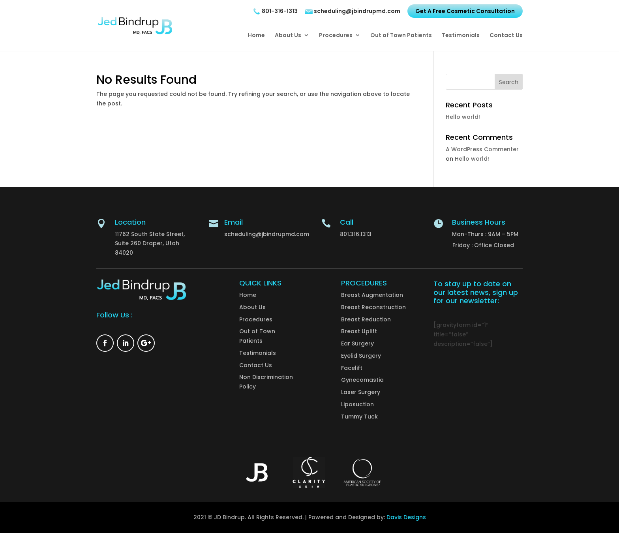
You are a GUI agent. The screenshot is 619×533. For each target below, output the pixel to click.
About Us (288, 35)
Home (256, 35)
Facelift (351, 368)
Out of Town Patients (401, 35)
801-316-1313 (275, 11)
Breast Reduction (366, 319)
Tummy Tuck (359, 416)
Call (346, 222)
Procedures (336, 35)
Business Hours (478, 222)
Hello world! (463, 117)
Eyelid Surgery (361, 356)
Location (130, 222)
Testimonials (461, 35)
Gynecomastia (362, 380)
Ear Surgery (357, 343)
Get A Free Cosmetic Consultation (465, 11)
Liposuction (357, 404)
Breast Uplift (359, 331)
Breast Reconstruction (373, 307)
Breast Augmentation (372, 295)
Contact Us (506, 35)
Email (233, 222)
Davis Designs (406, 517)
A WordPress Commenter (482, 149)
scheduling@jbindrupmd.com (352, 11)
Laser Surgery (360, 392)
